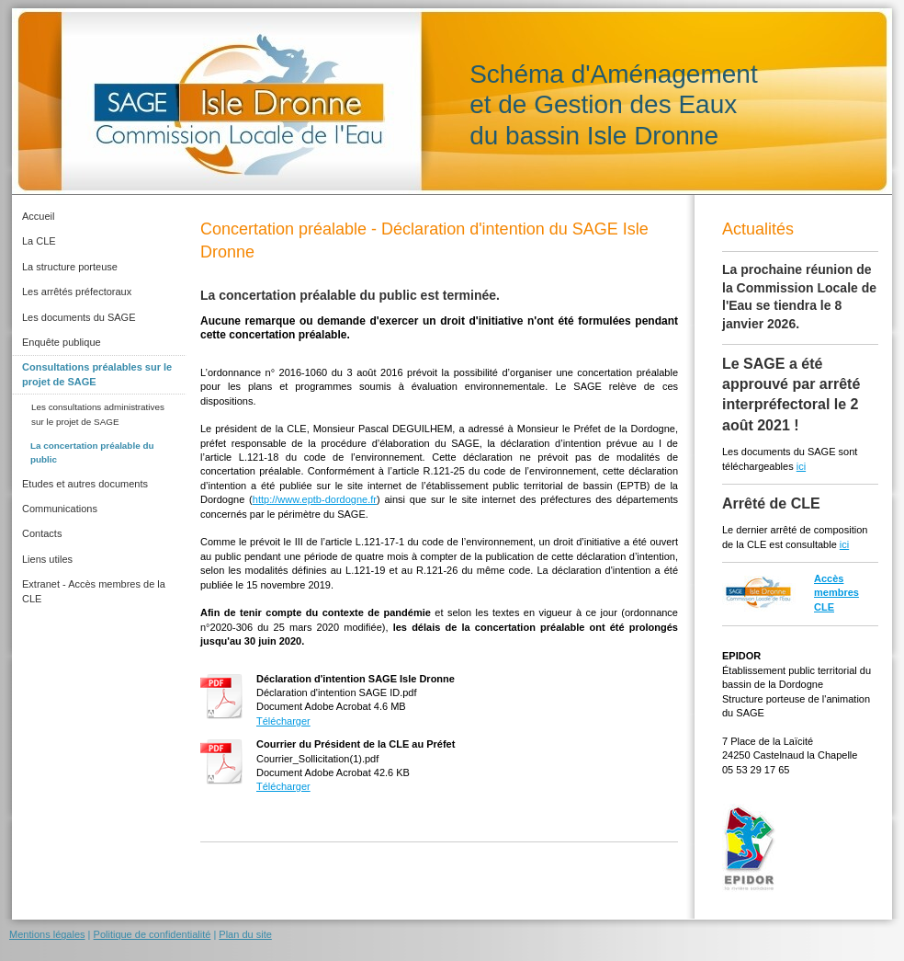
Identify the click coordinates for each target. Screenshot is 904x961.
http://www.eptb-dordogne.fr (315, 499)
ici (801, 466)
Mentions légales (47, 934)
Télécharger (283, 720)
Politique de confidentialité (152, 934)
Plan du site (245, 934)
